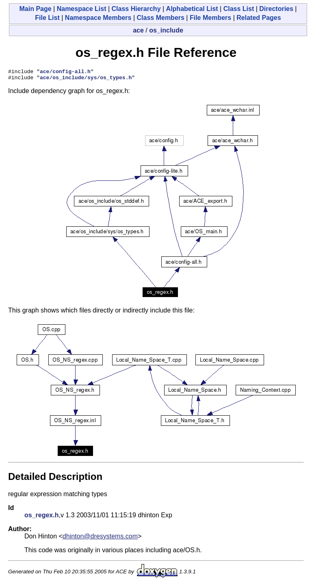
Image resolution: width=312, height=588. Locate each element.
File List (47, 17)
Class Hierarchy (136, 8)
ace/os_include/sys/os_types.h (86, 79)
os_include (166, 30)
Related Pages (258, 17)
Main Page (35, 8)
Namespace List (81, 8)
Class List (238, 8)
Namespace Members (98, 17)
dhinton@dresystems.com (100, 538)
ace (138, 30)
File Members (210, 17)
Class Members (160, 17)
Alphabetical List (192, 8)
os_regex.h (41, 517)
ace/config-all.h (65, 72)
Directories (276, 8)
